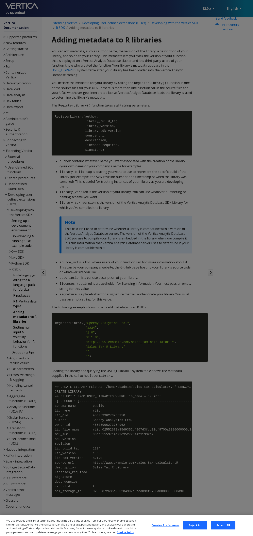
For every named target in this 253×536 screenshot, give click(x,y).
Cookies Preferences (165, 530)
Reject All (195, 530)
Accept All (223, 530)
